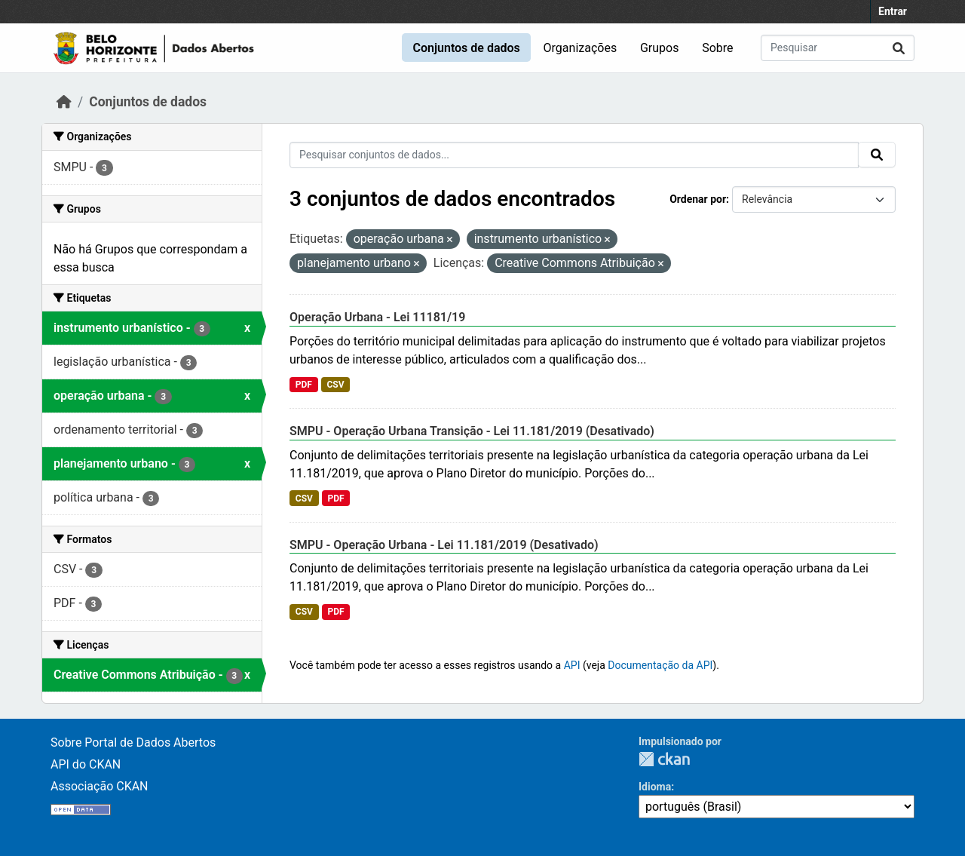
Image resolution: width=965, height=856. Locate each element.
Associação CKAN (100, 786)
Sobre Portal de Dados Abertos (133, 742)
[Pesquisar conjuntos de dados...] (837, 48)
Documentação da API (660, 665)
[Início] (64, 101)
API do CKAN (86, 764)
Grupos (659, 48)
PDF (304, 384)
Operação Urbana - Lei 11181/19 (377, 317)
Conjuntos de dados (465, 48)
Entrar (892, 11)
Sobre (717, 48)
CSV (335, 384)
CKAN (664, 759)
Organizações (580, 48)
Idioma (655, 787)
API (572, 665)
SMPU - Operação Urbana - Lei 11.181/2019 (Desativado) (444, 545)
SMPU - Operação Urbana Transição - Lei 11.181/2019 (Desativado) (472, 431)
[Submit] (898, 48)
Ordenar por (697, 199)
